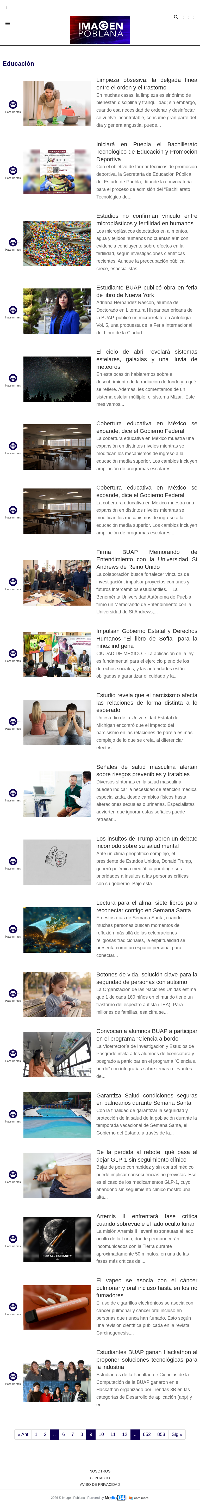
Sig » (177, 1434)
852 (147, 1434)
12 (124, 1434)
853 (161, 1434)
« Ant (23, 1434)
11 (113, 1434)
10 (101, 1434)
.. (54, 1434)
